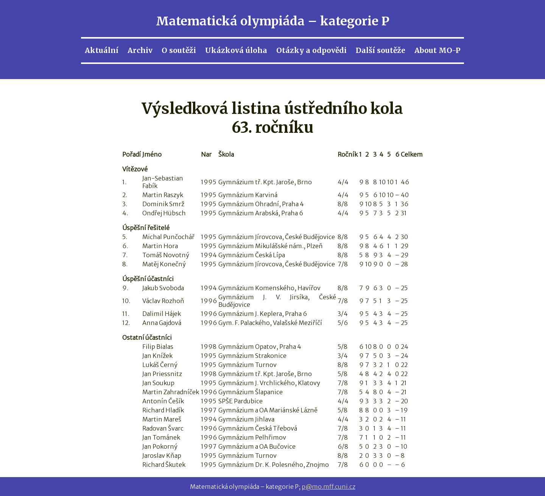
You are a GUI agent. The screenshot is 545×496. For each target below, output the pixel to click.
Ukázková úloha (236, 50)
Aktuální (101, 50)
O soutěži (179, 50)
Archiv (140, 50)
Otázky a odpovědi (311, 50)
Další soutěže (380, 50)
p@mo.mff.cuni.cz (328, 486)
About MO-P (437, 50)
